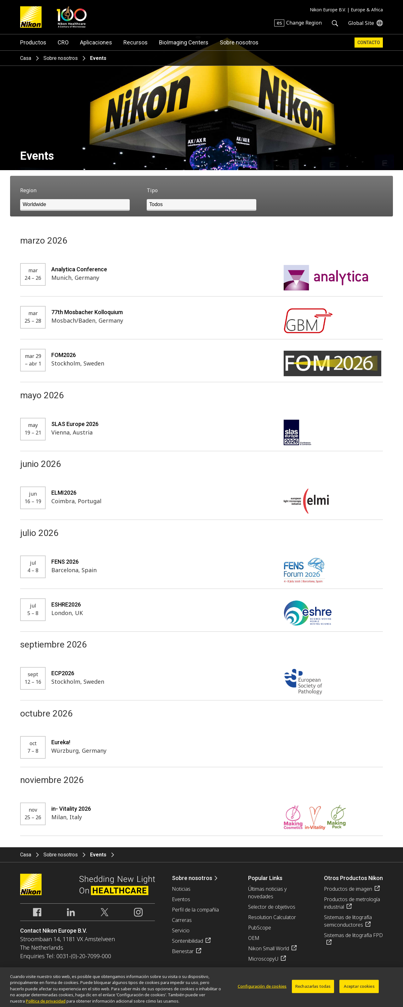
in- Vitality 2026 (71, 808)
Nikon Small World (268, 948)
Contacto (368, 42)
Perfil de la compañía (195, 909)
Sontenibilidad (187, 940)
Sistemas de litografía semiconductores (348, 921)
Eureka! (60, 742)
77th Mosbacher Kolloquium (87, 312)
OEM (253, 938)
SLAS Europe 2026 (75, 424)
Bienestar (183, 951)
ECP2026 (62, 673)
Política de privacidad (45, 1004)
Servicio (181, 930)
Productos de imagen (348, 888)
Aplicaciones (96, 42)
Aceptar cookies (359, 989)
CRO (63, 42)
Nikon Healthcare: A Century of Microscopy (72, 17)
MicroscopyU (263, 958)
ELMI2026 (64, 492)
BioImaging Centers (183, 42)
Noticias (181, 888)
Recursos (135, 42)
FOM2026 (63, 355)
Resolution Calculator (272, 917)
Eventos (181, 899)
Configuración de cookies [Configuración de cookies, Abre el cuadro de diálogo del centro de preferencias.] (262, 989)
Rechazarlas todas (313, 989)
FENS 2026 (65, 561)
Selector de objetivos (271, 906)
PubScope (259, 927)
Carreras (182, 920)
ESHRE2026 (66, 604)
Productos (33, 42)
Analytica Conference (79, 269)
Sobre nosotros (239, 42)
